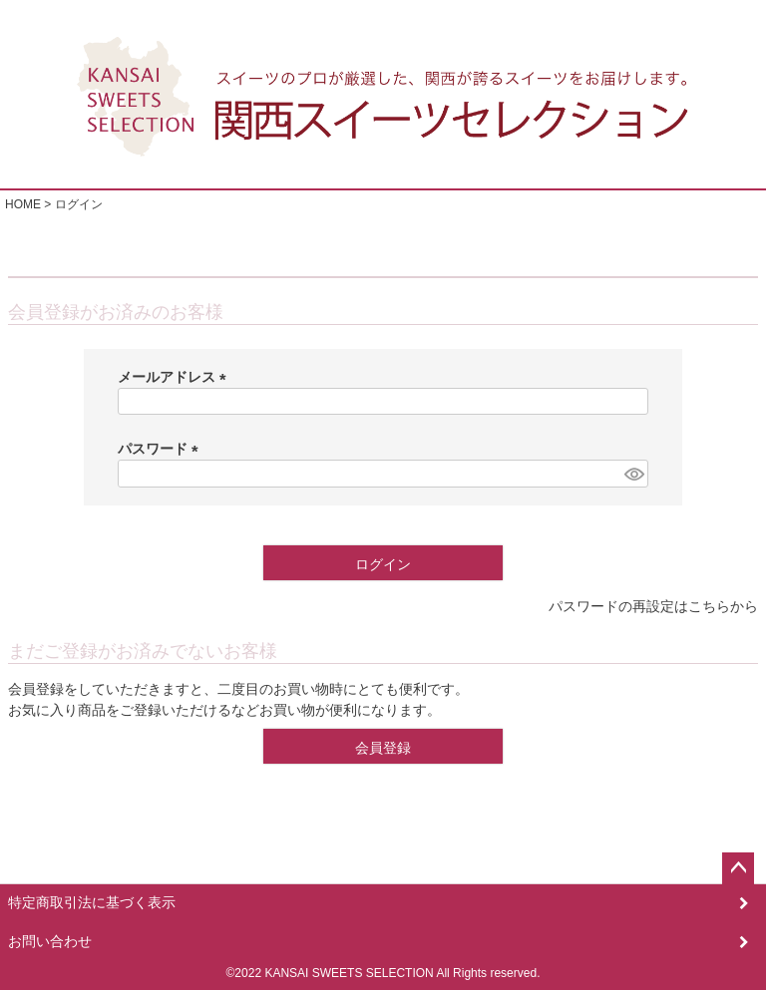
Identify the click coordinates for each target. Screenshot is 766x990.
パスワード (161, 449)
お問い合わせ (50, 941)
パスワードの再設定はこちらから (653, 606)
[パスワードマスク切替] (633, 474)
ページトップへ (738, 868)
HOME (23, 204)
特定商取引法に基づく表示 (92, 902)
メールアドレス (175, 377)
